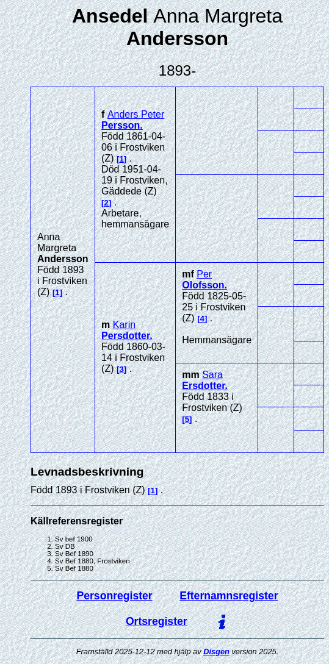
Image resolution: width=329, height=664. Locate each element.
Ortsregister (156, 621)
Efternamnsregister (228, 596)
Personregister (115, 596)
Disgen (216, 651)
